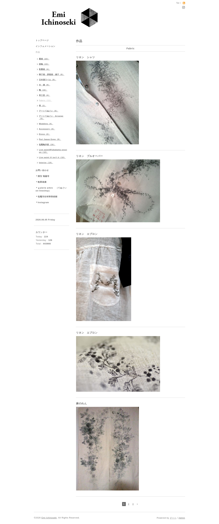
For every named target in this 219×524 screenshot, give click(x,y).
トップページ (42, 40)
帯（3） (42, 106)
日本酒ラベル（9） (47, 80)
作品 (38, 52)
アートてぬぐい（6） (48, 111)
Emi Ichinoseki (49, 518)
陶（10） (43, 90)
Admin (182, 518)
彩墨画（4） (44, 69)
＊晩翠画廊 (41, 182)
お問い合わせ (42, 170)
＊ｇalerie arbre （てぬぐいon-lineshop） (51, 189)
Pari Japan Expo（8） (50, 139)
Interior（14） (46, 163)
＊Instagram (42, 202)
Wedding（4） (46, 124)
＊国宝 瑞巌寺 (42, 176)
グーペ (173, 518)
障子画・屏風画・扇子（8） (51, 74)
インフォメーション (45, 46)
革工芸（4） (44, 95)
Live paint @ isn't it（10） (52, 157)
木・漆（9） (44, 85)
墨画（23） (44, 59)
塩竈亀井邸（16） (47, 144)
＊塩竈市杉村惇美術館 (46, 196)
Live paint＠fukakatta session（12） (53, 151)
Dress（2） (44, 134)
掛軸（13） (44, 64)
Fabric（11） (45, 100)
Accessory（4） (47, 129)
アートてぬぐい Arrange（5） (51, 117)
